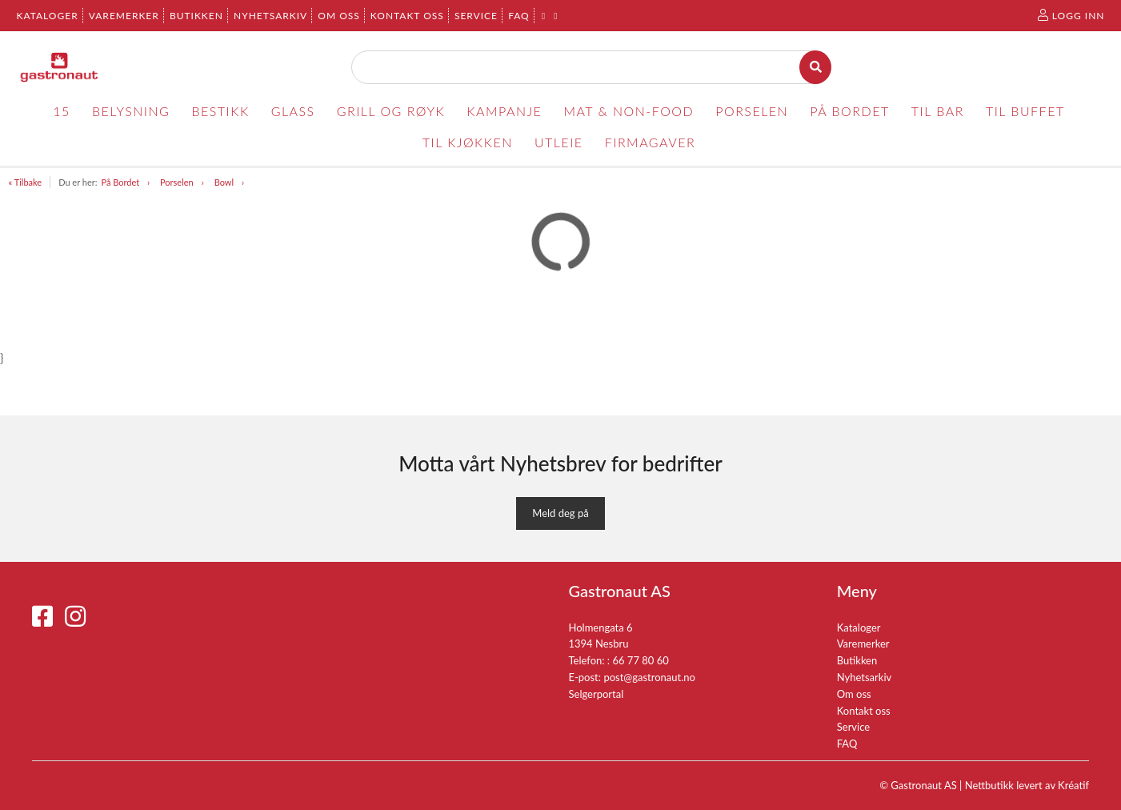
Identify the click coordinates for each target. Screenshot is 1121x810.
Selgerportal (596, 694)
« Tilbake (25, 182)
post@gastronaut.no (649, 677)
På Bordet (120, 182)
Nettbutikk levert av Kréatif (1027, 785)
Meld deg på (560, 513)
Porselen (177, 182)
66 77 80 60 (640, 660)
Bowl (224, 182)
